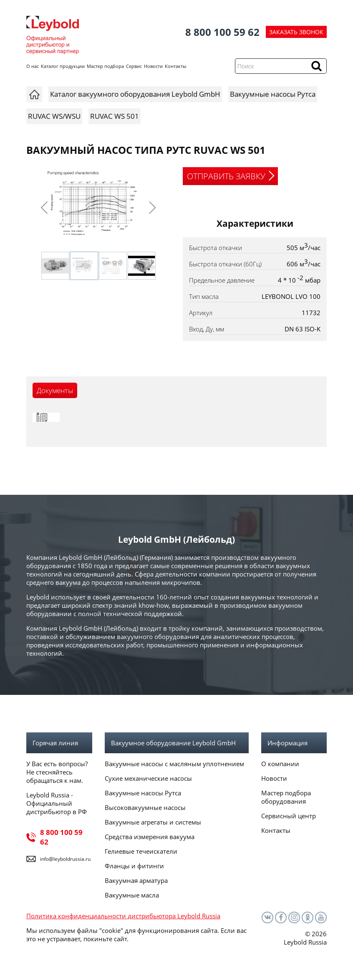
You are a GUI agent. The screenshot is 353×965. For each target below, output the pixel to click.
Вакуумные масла (132, 895)
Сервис (134, 66)
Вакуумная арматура (136, 880)
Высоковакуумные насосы (145, 807)
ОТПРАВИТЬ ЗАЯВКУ (226, 176)
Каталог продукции (63, 66)
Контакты (175, 66)
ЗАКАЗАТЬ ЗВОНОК (296, 32)
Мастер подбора (105, 66)
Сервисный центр (288, 816)
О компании (280, 763)
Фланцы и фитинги (134, 866)
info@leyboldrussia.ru (65, 858)
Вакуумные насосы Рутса (143, 793)
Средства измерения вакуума (149, 836)
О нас (32, 66)
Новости (153, 66)
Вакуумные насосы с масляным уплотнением (174, 763)
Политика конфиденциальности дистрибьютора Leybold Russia (123, 916)
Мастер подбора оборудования (286, 797)
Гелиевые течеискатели (141, 851)
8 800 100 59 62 (222, 32)
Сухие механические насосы (148, 778)
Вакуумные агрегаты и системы (153, 822)
